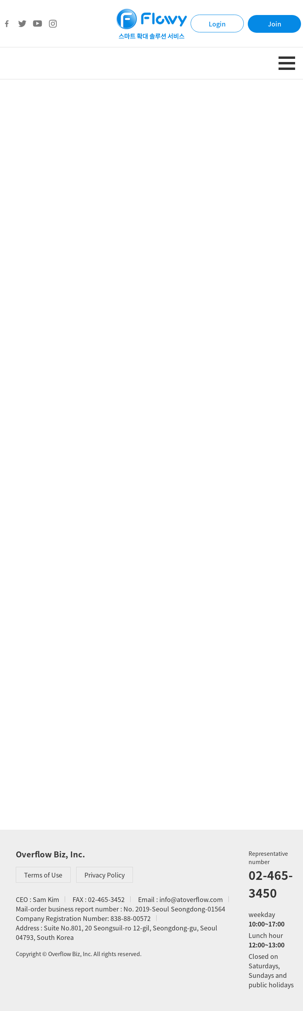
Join (274, 23)
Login (217, 23)
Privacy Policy (104, 874)
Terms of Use (43, 874)
